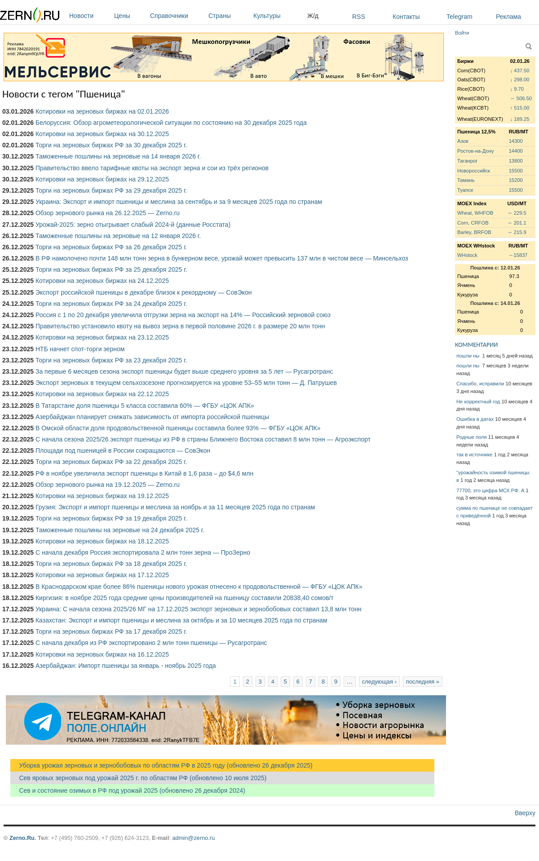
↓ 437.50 (520, 70)
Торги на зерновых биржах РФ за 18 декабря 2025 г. (111, 563)
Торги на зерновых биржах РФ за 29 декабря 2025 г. (111, 190)
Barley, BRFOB (474, 232)
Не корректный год (478, 401)
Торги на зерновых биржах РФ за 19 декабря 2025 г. (111, 518)
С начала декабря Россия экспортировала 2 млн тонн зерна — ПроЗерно (142, 552)
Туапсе (465, 190)
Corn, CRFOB (473, 222)
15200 (516, 180)
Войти (462, 32)
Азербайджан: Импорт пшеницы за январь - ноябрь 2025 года (125, 665)
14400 (516, 151)
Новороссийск (473, 170)
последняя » (422, 681)
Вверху (525, 813)
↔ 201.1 (516, 222)
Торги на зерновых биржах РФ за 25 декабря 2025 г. (111, 269)
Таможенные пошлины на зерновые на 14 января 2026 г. (118, 156)
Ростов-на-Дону (475, 151)
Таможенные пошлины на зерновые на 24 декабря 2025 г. (119, 530)
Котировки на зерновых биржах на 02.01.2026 (102, 111)
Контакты (406, 16)
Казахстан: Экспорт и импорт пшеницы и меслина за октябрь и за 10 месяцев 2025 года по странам (181, 620)
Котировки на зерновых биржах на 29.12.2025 (102, 179)
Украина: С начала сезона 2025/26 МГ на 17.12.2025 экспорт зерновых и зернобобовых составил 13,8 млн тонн (198, 609)
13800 (516, 160)
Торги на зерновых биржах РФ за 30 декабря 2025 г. (111, 145)
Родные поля (471, 437)
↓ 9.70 (517, 89)
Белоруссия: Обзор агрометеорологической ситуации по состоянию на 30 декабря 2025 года (171, 122)
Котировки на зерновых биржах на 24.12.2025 (102, 280)
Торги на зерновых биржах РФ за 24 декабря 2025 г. (111, 303)
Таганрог (467, 160)
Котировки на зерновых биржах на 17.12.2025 (102, 574)
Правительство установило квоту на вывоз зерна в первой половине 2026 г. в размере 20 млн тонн (180, 326)
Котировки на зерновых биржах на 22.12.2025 (102, 393)
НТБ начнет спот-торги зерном (79, 349)
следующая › (379, 681)
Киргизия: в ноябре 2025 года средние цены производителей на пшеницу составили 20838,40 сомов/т (184, 597)
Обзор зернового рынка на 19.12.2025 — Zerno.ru (107, 484)
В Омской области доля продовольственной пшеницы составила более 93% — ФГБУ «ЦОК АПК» (177, 428)
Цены (130, 16)
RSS (358, 16)
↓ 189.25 (520, 119)
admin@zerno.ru (193, 838)
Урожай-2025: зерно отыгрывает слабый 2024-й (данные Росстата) (132, 224)
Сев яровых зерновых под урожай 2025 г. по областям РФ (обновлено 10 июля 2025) (138, 778)
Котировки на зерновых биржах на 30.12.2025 (102, 133)
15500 (516, 170)
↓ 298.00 (520, 79)
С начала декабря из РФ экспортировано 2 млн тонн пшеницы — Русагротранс (151, 642)
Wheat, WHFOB (475, 213)
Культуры (278, 16)
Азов (462, 141)
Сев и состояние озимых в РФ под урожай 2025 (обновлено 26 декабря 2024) (127, 790)
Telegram (459, 16)
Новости (89, 16)
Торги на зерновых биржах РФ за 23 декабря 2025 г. (111, 360)
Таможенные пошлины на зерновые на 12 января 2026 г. (118, 235)
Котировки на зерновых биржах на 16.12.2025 (102, 654)
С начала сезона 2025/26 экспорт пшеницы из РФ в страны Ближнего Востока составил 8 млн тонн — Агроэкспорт (203, 439)
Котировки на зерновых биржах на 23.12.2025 (102, 337)
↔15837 (517, 255)
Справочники (177, 16)
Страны (228, 16)
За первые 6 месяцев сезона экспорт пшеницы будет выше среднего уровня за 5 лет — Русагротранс (184, 371)
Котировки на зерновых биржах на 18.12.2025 (102, 541)
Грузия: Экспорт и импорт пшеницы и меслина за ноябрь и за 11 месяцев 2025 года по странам (175, 507)
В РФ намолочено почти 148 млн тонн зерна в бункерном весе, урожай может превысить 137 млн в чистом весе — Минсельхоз (221, 258)
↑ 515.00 (520, 107)
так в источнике (474, 454)
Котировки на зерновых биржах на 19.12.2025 (102, 495)
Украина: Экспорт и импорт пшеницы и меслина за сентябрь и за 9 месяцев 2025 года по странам (178, 201)
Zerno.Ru (22, 838)
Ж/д (312, 16)
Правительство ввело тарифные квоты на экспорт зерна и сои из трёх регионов (152, 168)
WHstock (467, 255)
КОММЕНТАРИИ (476, 345)
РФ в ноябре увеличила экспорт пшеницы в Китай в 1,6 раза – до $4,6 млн (144, 473)
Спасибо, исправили (480, 383)
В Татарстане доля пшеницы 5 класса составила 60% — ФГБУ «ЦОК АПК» (144, 405)
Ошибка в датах (475, 419)
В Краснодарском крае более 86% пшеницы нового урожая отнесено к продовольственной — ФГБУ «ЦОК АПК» (198, 586)
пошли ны (468, 355)
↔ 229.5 (516, 213)
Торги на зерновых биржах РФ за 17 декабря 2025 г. (111, 631)
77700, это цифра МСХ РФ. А (490, 490)
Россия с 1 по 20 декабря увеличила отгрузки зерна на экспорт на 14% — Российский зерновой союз (183, 314)
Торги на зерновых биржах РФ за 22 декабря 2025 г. (111, 461)
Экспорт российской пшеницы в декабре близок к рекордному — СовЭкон (143, 292)
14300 (516, 141)
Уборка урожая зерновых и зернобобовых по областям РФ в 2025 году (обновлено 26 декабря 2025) (161, 765)
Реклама (508, 16)
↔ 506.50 (521, 98)
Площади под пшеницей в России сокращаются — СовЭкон (122, 450)
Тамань (465, 180)
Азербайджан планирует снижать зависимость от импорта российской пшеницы (152, 416)
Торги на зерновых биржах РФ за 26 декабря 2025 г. (111, 247)
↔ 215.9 (516, 232)
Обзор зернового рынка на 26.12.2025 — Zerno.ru (107, 212)
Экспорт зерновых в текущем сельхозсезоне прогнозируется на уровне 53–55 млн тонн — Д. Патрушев (186, 382)
